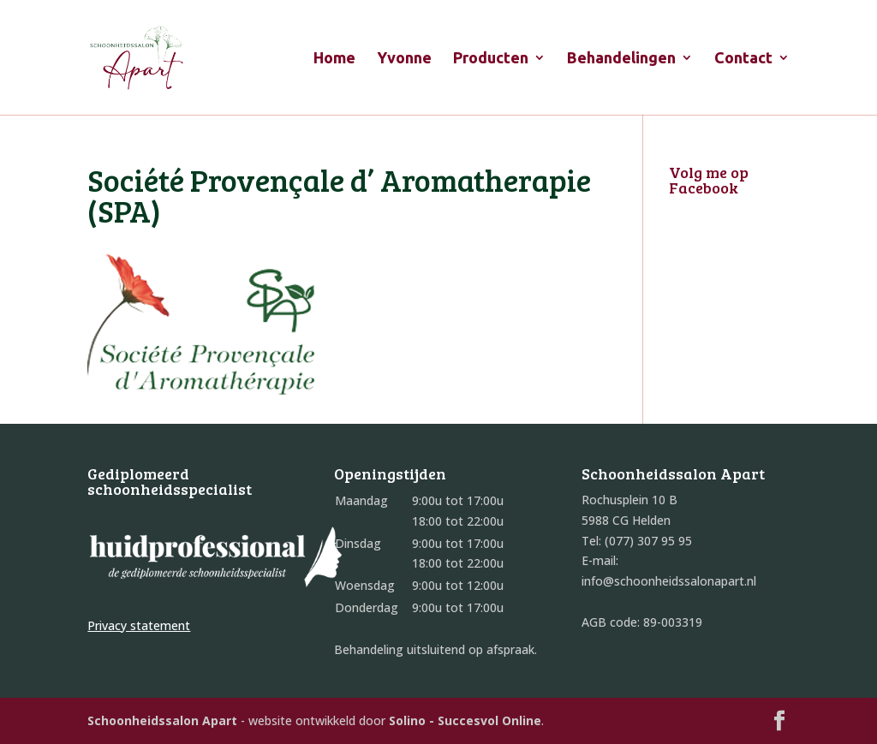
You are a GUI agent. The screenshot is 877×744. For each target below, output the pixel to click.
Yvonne (404, 58)
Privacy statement (138, 625)
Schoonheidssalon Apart (162, 720)
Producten (490, 58)
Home (334, 58)
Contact (743, 58)
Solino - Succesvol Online (465, 720)
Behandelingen (621, 58)
